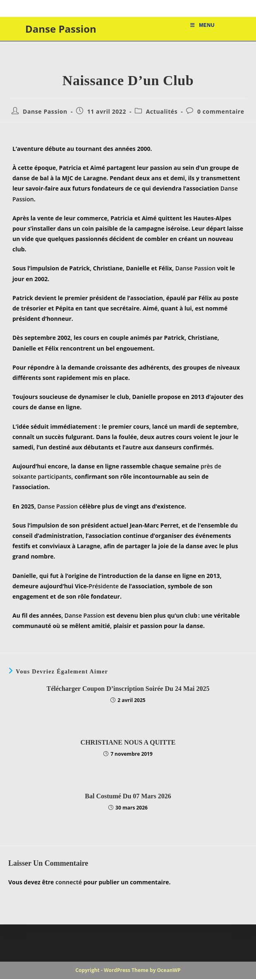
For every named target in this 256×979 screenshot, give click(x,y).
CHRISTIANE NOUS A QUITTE (128, 742)
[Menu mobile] (202, 25)
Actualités (161, 111)
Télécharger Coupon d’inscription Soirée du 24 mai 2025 (128, 688)
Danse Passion (60, 29)
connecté (68, 882)
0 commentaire (220, 111)
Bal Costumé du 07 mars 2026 (128, 796)
